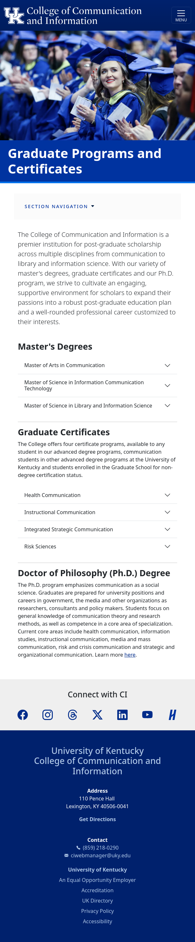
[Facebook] (22, 714)
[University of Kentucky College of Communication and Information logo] (74, 15)
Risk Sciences (40, 546)
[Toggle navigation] (181, 15)
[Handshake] (173, 714)
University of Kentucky (97, 751)
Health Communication (52, 495)
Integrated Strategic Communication (68, 529)
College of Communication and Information (97, 766)
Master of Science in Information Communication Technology (84, 385)
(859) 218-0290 (101, 847)
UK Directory (97, 900)
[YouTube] (147, 714)
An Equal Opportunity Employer (97, 880)
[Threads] (72, 714)
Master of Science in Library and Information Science (88, 405)
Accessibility (97, 921)
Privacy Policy (97, 911)
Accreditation (97, 890)
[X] (97, 714)
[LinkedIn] (122, 714)
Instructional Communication (59, 512)
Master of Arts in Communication (64, 365)
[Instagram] (47, 714)
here (129, 654)
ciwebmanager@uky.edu (101, 855)
